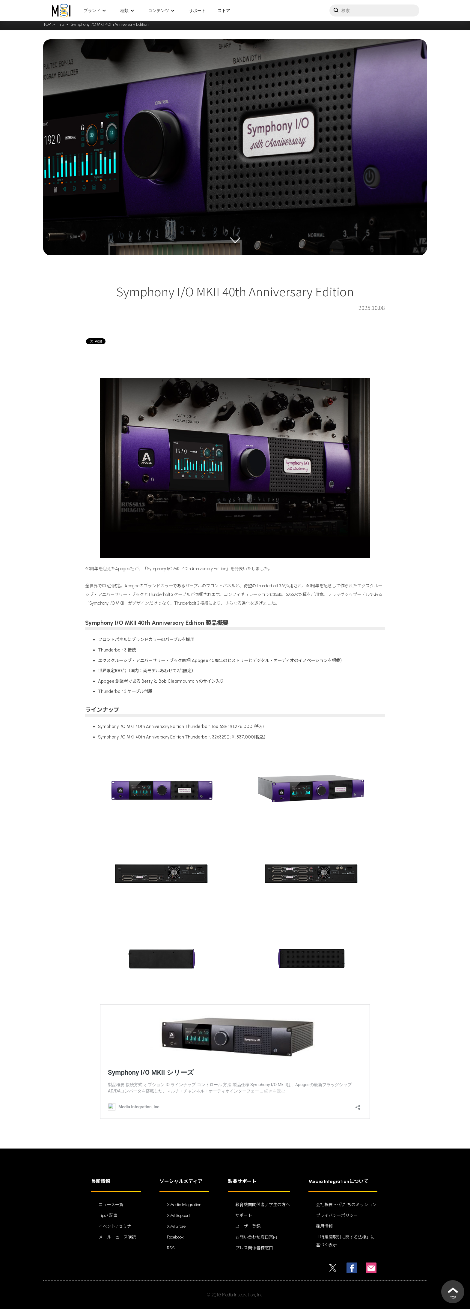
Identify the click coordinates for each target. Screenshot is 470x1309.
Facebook (175, 1237)
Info (61, 24)
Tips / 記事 (108, 1215)
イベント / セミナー (117, 1226)
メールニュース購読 (117, 1237)
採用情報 (324, 1226)
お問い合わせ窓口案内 (256, 1237)
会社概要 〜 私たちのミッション (346, 1204)
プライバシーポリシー (337, 1215)
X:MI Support (178, 1215)
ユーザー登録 (247, 1226)
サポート (197, 10)
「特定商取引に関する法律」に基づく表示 (345, 1241)
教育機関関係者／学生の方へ (262, 1204)
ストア (224, 10)
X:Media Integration (184, 1204)
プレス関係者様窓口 (254, 1248)
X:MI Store (176, 1226)
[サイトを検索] (374, 10)
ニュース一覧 (111, 1204)
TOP (47, 24)
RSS (171, 1248)
